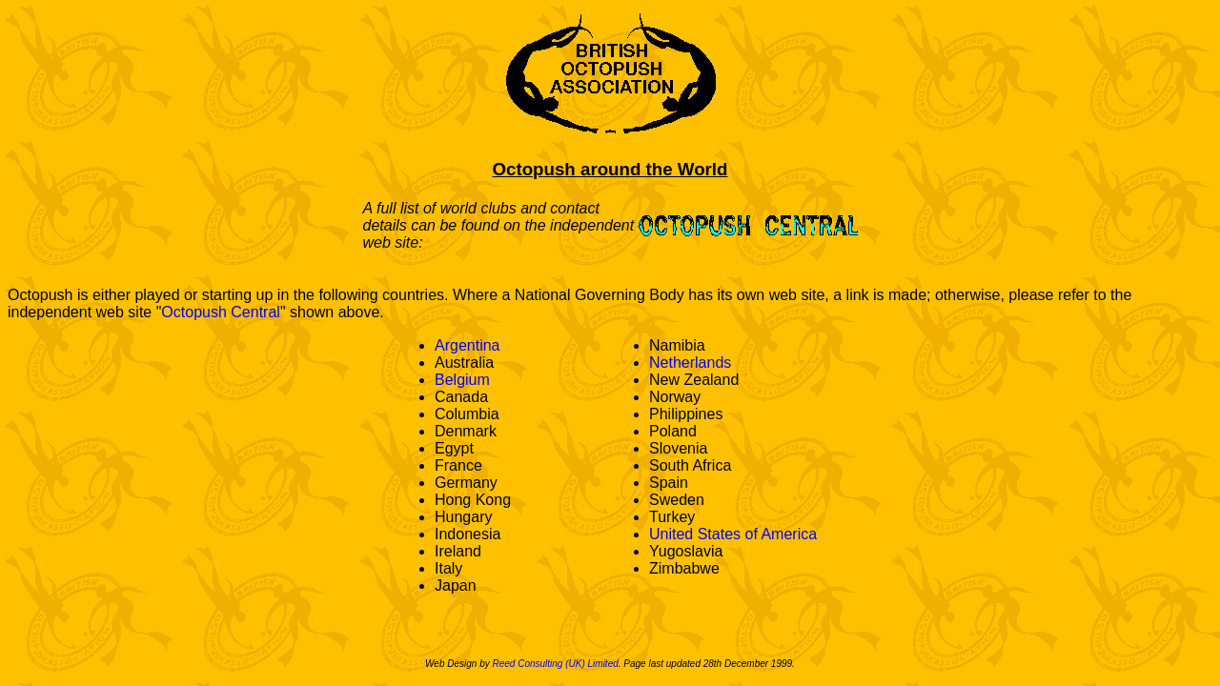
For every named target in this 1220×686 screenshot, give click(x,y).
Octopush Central (220, 312)
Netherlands (690, 362)
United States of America (733, 534)
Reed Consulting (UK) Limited (555, 663)
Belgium (462, 380)
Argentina (467, 345)
